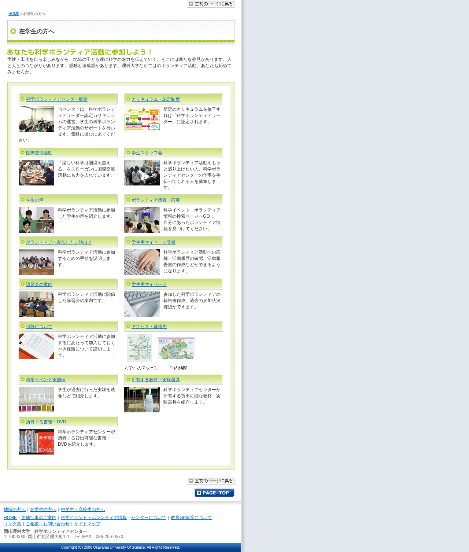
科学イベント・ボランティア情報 (94, 517)
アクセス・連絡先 (149, 326)
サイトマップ (87, 523)
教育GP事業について (191, 517)
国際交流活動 (39, 152)
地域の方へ (15, 509)
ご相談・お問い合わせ (48, 523)
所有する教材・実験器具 (156, 379)
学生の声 (35, 200)
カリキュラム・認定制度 (156, 99)
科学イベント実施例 (46, 379)
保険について (39, 326)
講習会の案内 (39, 284)
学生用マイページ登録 (154, 242)
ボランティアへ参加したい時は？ (59, 242)
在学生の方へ (43, 509)
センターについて (148, 517)
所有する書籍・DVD (46, 421)
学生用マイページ (149, 284)
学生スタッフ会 (147, 152)
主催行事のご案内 (38, 517)
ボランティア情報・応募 (156, 200)
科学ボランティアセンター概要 (57, 99)
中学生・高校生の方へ (83, 509)
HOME (13, 14)
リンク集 (12, 523)
